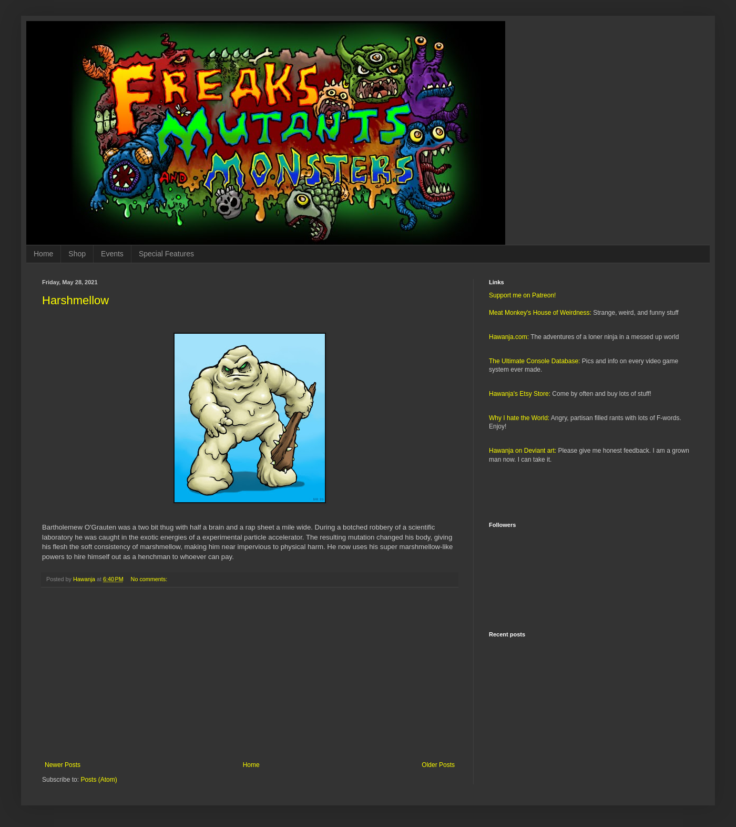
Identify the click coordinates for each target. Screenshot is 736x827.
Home (43, 254)
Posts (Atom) (98, 779)
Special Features (166, 254)
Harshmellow (75, 300)
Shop (77, 254)
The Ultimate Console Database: (534, 361)
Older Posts (438, 765)
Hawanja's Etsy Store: (519, 393)
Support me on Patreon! (522, 295)
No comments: (150, 579)
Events (112, 254)
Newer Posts (62, 765)
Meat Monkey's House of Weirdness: (540, 312)
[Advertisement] (249, 674)
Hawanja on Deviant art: (522, 450)
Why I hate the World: (519, 418)
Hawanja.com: (509, 337)
